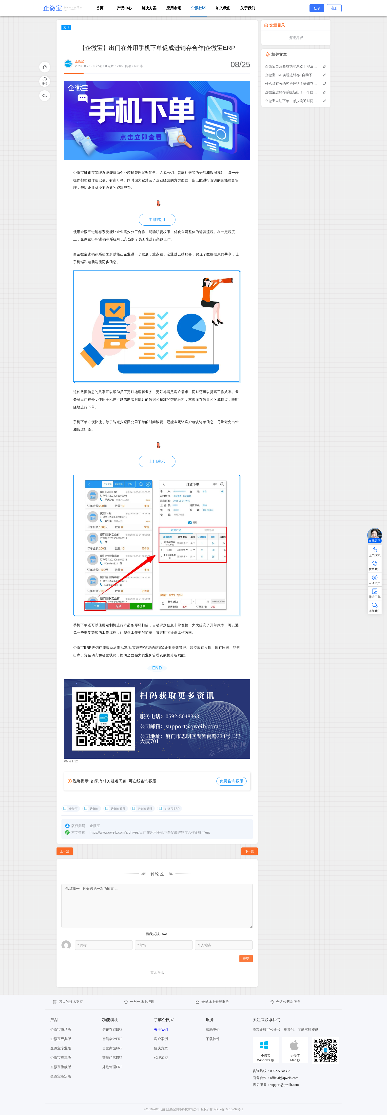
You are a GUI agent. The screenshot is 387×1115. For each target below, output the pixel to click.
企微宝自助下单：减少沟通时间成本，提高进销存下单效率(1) (291, 101)
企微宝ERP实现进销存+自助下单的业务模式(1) (291, 75)
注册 (334, 8)
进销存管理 (145, 808)
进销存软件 (118, 808)
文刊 (66, 27)
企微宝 (79, 61)
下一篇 (249, 851)
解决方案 (149, 8)
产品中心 (124, 8)
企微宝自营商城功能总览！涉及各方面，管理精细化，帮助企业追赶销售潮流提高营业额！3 (291, 66)
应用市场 (173, 8)
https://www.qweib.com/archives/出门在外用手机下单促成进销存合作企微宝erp (150, 832)
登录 (316, 8)
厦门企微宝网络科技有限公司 (180, 1109)
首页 (99, 8)
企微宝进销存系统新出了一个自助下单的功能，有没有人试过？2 (291, 92)
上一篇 (64, 851)
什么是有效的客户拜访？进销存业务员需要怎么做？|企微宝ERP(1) (291, 84)
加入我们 (223, 8)
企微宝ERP (172, 808)
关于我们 (247, 8)
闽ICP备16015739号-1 (228, 1109)
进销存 (94, 808)
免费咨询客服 (231, 781)
